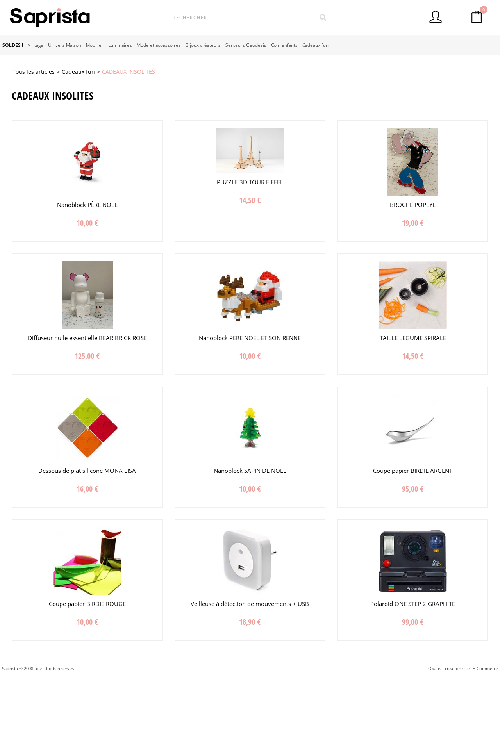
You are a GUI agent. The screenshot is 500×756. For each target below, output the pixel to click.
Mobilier (95, 45)
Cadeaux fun (315, 45)
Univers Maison (64, 45)
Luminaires (120, 45)
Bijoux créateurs (203, 45)
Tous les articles (33, 71)
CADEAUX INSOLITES (128, 71)
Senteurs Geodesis (245, 45)
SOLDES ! (12, 45)
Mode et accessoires (159, 45)
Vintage (35, 45)
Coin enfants (284, 45)
